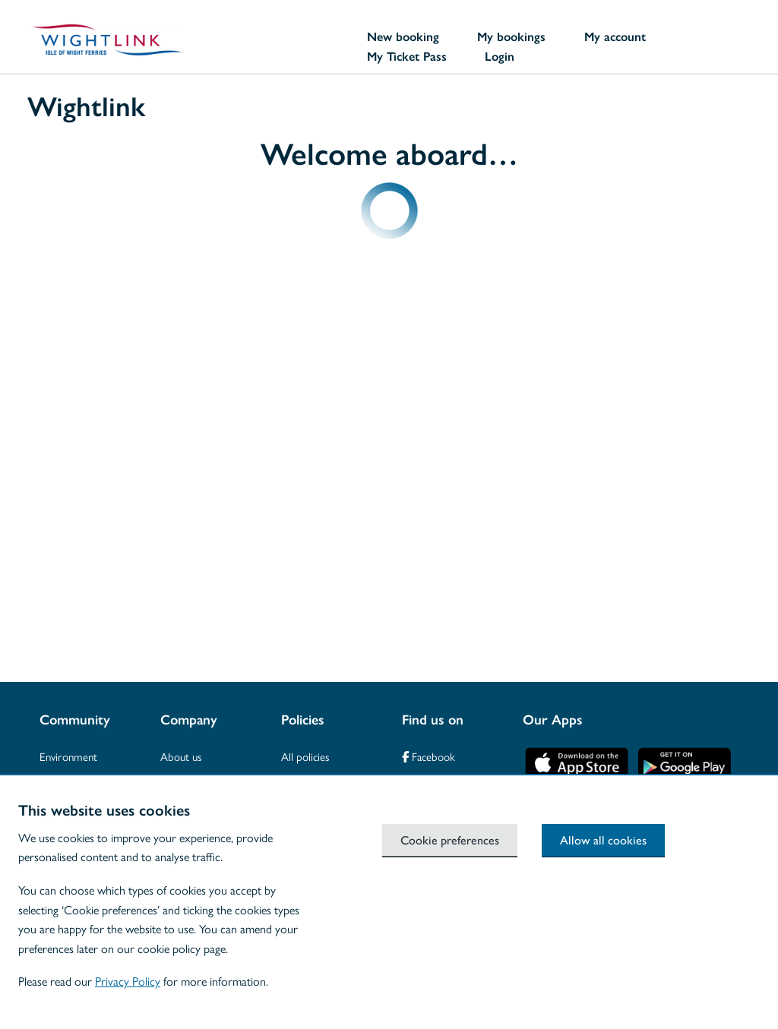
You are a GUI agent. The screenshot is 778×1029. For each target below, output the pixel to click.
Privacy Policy (127, 981)
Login (499, 56)
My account (615, 36)
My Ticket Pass (407, 56)
